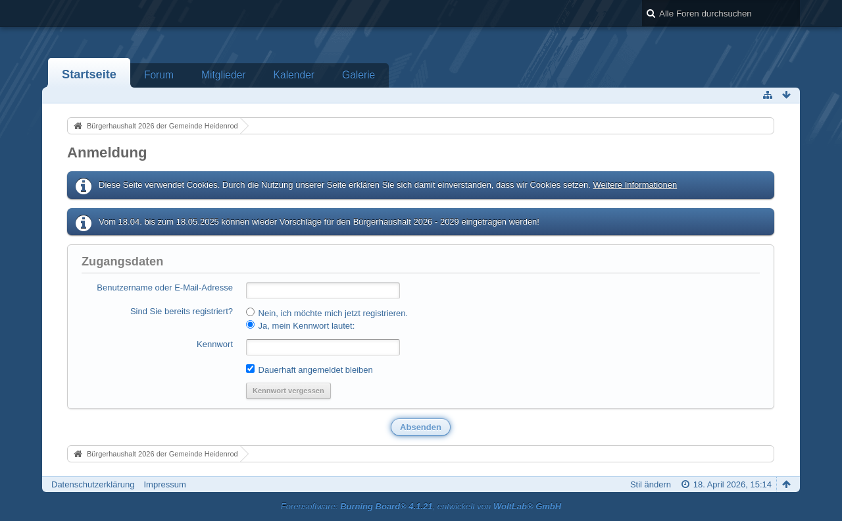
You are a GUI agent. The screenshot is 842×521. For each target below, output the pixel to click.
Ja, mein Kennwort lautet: (300, 325)
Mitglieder (223, 74)
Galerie (358, 74)
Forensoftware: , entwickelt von (421, 506)
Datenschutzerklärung (92, 484)
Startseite (89, 74)
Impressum (164, 484)
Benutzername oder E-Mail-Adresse (165, 287)
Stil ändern (650, 484)
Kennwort (215, 344)
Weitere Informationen (635, 185)
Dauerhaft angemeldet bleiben (309, 369)
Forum (159, 74)
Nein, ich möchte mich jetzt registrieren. (327, 313)
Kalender (294, 74)
